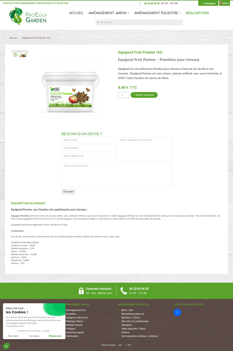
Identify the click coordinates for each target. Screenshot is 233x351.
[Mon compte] (208, 3)
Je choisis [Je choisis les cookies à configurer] (34, 336)
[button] (108, 13)
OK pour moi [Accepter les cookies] (55, 336)
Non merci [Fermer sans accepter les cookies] (13, 336)
